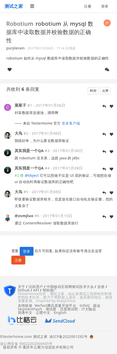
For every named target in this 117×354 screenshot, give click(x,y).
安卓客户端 (71, 123)
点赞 (105, 90)
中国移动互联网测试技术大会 (70, 286)
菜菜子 (20, 105)
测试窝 (51, 309)
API (36, 290)
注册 (87, 6)
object (32, 175)
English (60, 312)
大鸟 (18, 133)
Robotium (19, 23)
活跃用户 (35, 286)
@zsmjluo (24, 215)
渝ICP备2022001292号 (67, 337)
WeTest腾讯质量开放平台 (55, 305)
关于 (21, 286)
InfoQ (85, 305)
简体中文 (25, 312)
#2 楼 (19, 175)
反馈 (101, 286)
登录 (104, 6)
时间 (93, 90)
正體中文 (43, 312)
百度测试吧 (69, 309)
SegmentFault (30, 309)
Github (24, 290)
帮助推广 (50, 290)
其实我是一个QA (29, 150)
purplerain (15, 48)
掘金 (96, 305)
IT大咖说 (89, 309)
